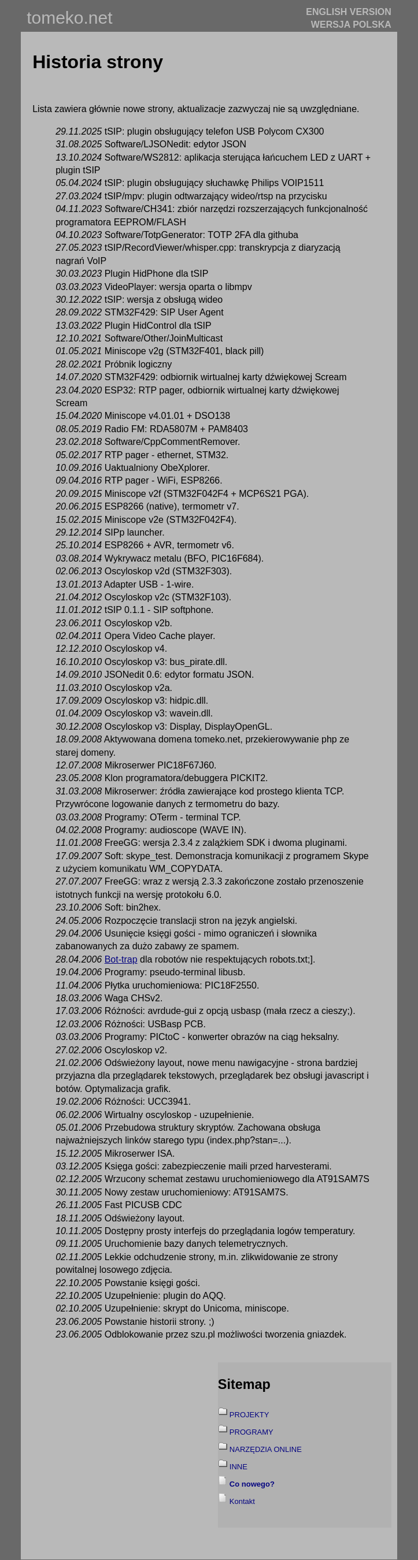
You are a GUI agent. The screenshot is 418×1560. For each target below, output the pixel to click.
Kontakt (242, 1501)
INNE (238, 1466)
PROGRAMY (251, 1432)
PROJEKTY (249, 1414)
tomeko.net (69, 17)
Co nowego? (252, 1484)
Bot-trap (121, 959)
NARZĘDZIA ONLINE (266, 1449)
